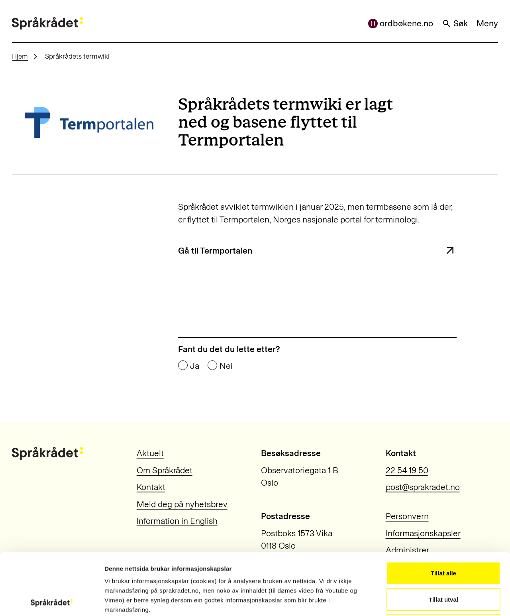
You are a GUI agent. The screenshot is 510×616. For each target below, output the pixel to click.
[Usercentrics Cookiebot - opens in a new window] (51, 600)
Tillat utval (443, 537)
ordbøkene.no (401, 23)
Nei (226, 365)
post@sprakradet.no (423, 487)
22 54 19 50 (407, 470)
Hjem (20, 56)
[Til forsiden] (47, 23)
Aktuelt (150, 453)
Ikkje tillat (443, 563)
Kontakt (151, 487)
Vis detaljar (431, 600)
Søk (455, 23)
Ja (194, 365)
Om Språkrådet (164, 470)
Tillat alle (443, 511)
